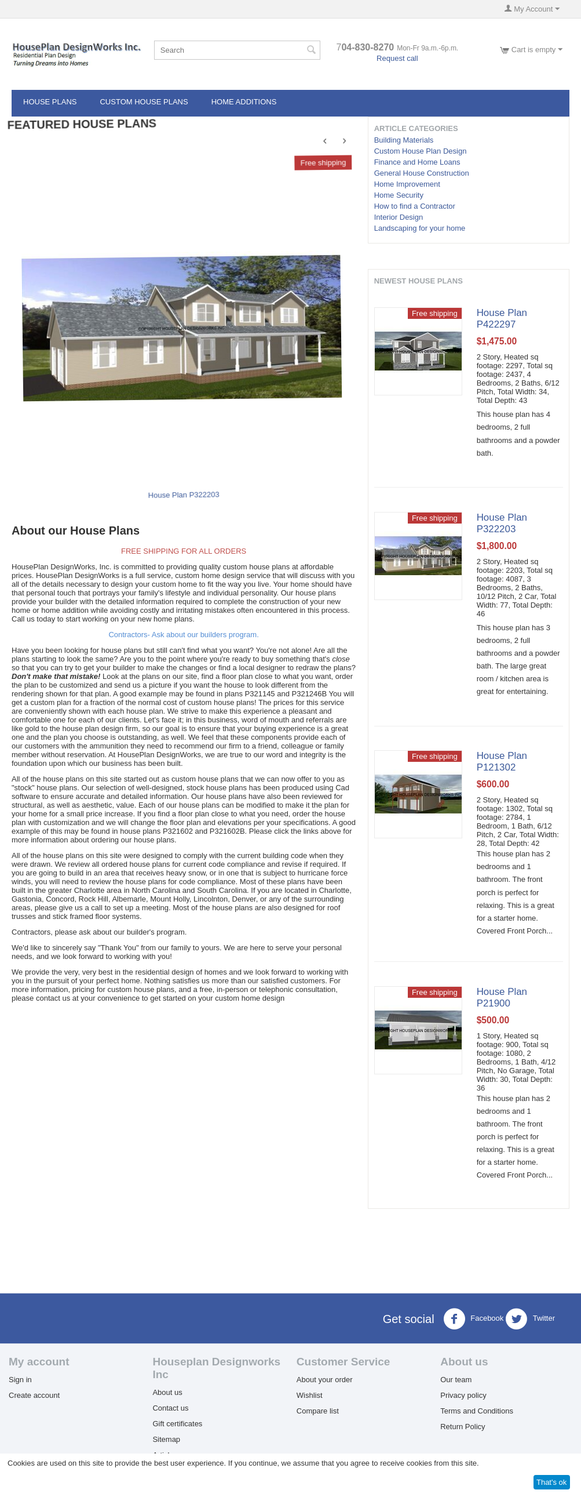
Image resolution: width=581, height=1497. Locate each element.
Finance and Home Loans (417, 162)
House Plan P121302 (502, 761)
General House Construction (421, 173)
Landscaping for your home (420, 228)
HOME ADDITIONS (244, 101)
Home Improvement (407, 184)
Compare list (318, 1411)
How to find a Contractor (414, 206)
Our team (456, 1379)
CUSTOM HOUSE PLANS (144, 101)
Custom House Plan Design (420, 151)
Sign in (20, 1379)
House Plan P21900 (502, 997)
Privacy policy (463, 1395)
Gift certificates (177, 1423)
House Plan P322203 (185, 494)
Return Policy (462, 1426)
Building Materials (404, 140)
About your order (325, 1379)
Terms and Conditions (476, 1411)
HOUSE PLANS (49, 101)
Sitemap (166, 1439)
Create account (34, 1395)
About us (167, 1392)
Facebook (473, 1319)
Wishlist (310, 1395)
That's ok (551, 1482)
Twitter (530, 1319)
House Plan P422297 (502, 318)
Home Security (398, 195)
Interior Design (398, 217)
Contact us (170, 1408)
